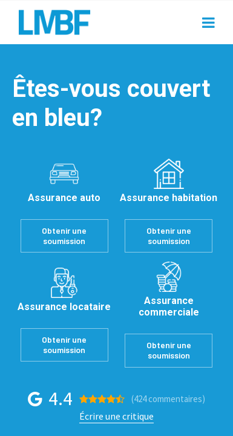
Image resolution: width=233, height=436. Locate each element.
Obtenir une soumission (64, 235)
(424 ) (168, 399)
